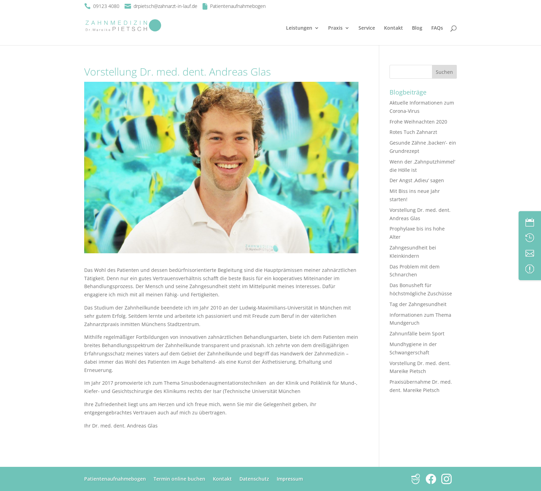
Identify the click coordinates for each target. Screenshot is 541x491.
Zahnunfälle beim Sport (417, 333)
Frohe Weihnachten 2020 (418, 121)
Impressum (290, 478)
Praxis (335, 28)
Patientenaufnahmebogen (115, 478)
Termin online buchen (179, 478)
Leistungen (299, 28)
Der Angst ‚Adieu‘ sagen (417, 180)
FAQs (437, 28)
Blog (417, 28)
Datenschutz (254, 478)
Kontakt (393, 28)
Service (366, 28)
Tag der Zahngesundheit (418, 304)
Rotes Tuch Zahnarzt (413, 132)
